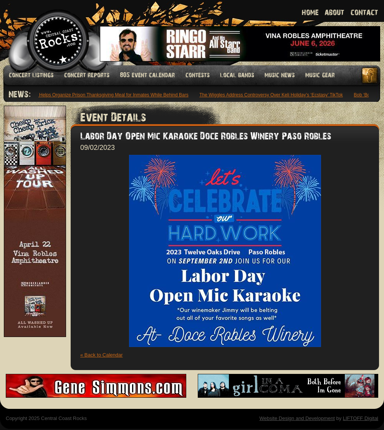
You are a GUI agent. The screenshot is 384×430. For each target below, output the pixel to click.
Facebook (370, 75)
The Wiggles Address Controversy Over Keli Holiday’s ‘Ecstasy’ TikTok (272, 95)
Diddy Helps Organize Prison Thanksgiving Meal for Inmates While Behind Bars (108, 95)
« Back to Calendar (101, 355)
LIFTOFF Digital (360, 418)
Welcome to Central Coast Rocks (49, 32)
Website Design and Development (296, 418)
